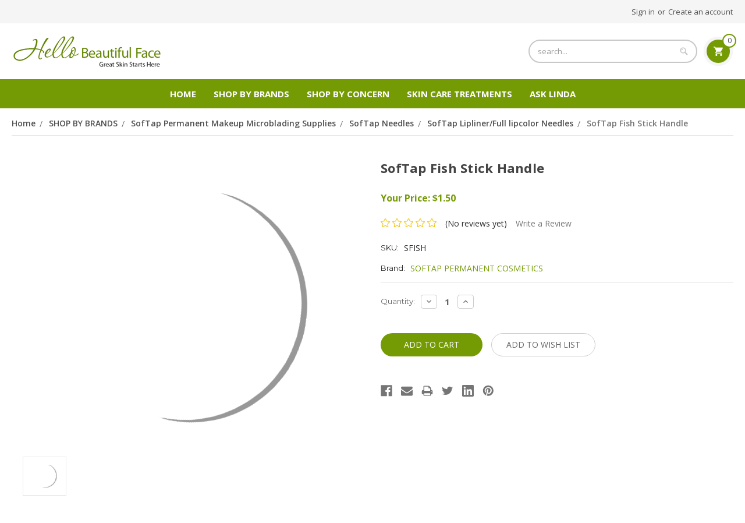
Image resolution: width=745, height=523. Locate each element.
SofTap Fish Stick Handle (637, 123)
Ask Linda (553, 94)
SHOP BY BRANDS (251, 94)
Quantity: (398, 301)
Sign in (643, 11)
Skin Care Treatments (459, 94)
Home (183, 94)
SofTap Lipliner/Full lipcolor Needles (500, 123)
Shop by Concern (348, 94)
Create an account (700, 11)
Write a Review (544, 223)
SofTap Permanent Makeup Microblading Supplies (233, 123)
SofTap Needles (381, 123)
